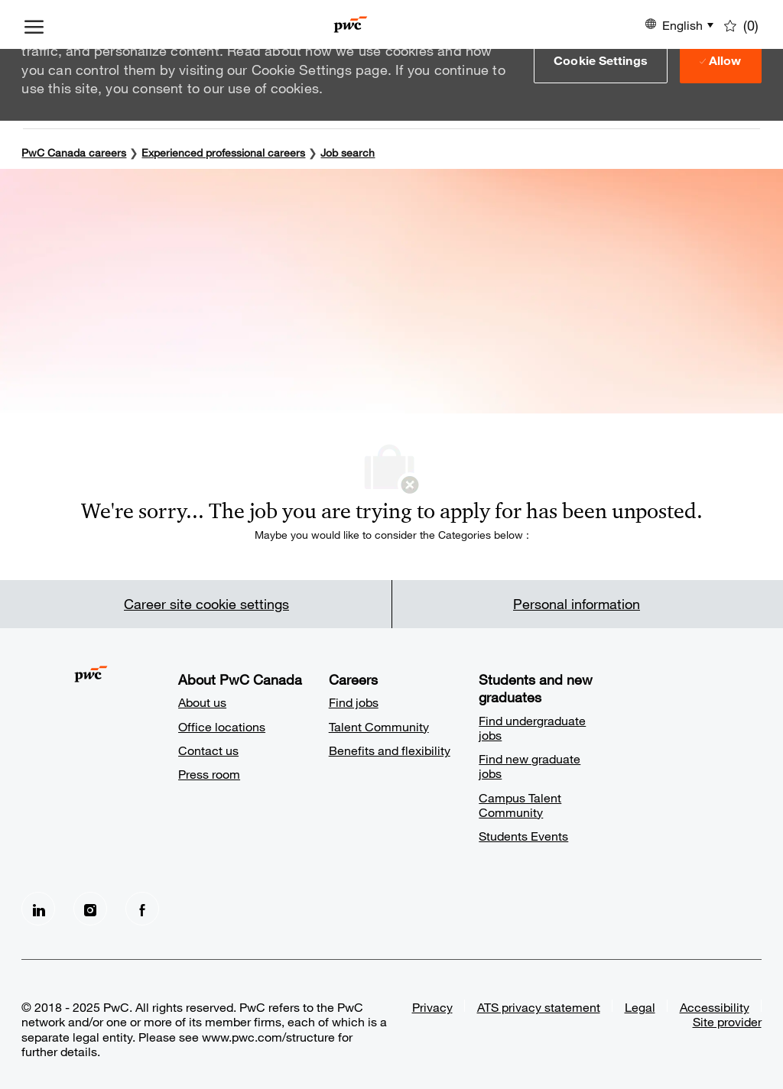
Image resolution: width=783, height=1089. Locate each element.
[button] (601, 60)
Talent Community (379, 726)
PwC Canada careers (73, 152)
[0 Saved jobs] (741, 24)
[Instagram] (90, 908)
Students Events (523, 835)
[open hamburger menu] (34, 24)
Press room (209, 774)
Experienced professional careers (223, 152)
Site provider (727, 1021)
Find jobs (354, 702)
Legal (640, 1007)
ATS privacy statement (538, 1007)
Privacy (432, 1007)
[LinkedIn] (38, 908)
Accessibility (714, 1007)
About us (202, 702)
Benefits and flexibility (389, 750)
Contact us (208, 750)
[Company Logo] (350, 24)
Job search (347, 152)
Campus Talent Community (520, 804)
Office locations (221, 726)
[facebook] (142, 908)
